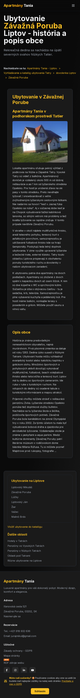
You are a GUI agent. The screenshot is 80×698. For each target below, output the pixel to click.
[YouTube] (32, 670)
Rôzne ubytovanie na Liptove (25, 560)
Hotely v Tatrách (17, 540)
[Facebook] (7, 670)
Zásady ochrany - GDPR (18, 650)
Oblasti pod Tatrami (19, 555)
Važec (14, 511)
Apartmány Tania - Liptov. (42, 68)
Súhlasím (40, 691)
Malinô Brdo (18, 516)
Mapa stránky (12, 655)
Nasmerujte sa (12, 616)
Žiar (13, 506)
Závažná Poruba (21, 492)
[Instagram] (15, 670)
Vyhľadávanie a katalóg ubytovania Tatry (27, 72)
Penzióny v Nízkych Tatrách (24, 550)
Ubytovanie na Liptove (27, 481)
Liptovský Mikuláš (21, 487)
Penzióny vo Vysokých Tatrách (26, 545)
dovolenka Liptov (66, 72)
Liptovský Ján (19, 502)
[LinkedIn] (24, 670)
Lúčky (14, 497)
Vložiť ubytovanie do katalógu (25, 526)
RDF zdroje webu (14, 662)
